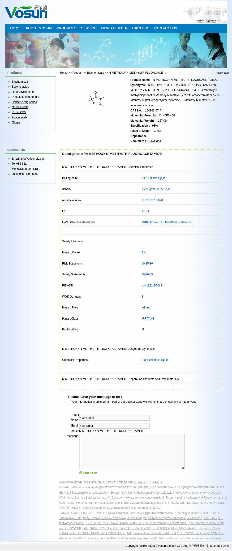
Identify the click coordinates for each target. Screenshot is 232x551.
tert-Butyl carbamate (93, 497)
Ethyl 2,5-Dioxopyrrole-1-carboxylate (83, 492)
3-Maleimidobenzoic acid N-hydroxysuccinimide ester (188, 538)
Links (226, 545)
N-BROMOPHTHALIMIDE (166, 487)
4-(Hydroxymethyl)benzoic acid (152, 492)
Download (154, 141)
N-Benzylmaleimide (119, 492)
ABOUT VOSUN (39, 28)
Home (64, 72)
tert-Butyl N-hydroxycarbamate (85, 507)
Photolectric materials (25, 96)
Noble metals (20, 107)
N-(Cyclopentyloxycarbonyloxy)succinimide (135, 497)
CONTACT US (165, 28)
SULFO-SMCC (160, 528)
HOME (15, 28)
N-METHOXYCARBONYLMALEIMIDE (124, 487)
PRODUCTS (66, 28)
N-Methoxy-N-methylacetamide (78, 487)
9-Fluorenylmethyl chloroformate (166, 523)
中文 (200, 21)
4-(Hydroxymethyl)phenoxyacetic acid (197, 492)
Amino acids (19, 117)
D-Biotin (203, 528)
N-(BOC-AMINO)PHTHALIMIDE (204, 487)
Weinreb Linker (69, 497)
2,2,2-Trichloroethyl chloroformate (127, 507)
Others (16, 122)
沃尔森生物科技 (198, 545)
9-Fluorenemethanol (214, 497)
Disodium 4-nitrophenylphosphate (132, 538)
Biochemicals (95, 72)
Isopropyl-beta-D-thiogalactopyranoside (84, 538)
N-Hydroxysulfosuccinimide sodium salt (151, 533)
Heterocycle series (23, 92)
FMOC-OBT (178, 502)
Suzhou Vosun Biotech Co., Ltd (167, 545)
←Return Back (221, 73)
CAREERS (140, 28)
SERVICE (89, 28)
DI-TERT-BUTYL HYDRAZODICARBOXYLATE (115, 523)
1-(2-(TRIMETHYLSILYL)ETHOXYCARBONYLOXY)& (116, 528)
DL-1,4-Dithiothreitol (184, 528)
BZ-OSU (192, 502)
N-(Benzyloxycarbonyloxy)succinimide (145, 502)
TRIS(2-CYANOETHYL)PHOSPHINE (201, 533)
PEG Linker (19, 112)
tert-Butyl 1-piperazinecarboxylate (151, 513)
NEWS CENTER (114, 28)
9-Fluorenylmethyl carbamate (181, 497)
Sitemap (211, 21)
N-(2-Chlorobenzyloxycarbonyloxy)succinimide (113, 518)
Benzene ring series (24, 102)
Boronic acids (20, 86)
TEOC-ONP (73, 528)
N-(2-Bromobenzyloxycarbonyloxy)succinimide (173, 518)
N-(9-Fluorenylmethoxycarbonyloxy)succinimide (90, 502)
